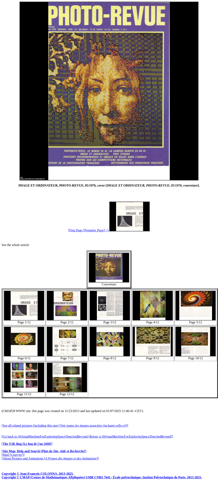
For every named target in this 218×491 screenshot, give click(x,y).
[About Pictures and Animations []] (50, 458)
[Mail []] (13, 454)
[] (27, 444)
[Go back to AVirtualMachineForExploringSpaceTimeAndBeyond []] (87, 436)
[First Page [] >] (109, 230)
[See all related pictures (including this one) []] (65, 425)
